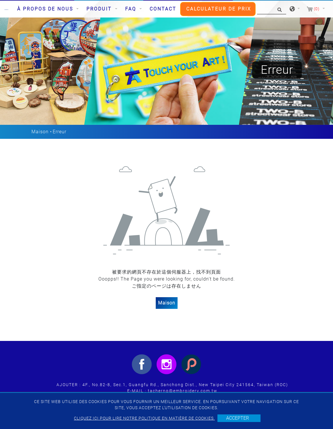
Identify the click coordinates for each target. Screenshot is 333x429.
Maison (40, 131)
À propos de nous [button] (46, 9)
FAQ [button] (131, 9)
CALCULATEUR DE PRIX (218, 9)
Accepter (237, 418)
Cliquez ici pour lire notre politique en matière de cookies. (144, 418)
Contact (163, 9)
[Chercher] (271, 9)
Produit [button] (100, 9)
